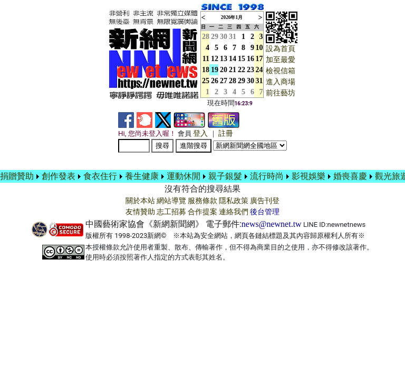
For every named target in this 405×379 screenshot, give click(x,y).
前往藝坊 (280, 93)
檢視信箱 (280, 71)
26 (214, 81)
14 (232, 59)
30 (223, 37)
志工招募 (171, 212)
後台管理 (264, 212)
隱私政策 (233, 201)
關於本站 (140, 201)
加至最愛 (280, 60)
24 (259, 70)
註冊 (225, 133)
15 (241, 59)
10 (259, 48)
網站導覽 (171, 201)
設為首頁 (280, 49)
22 (241, 70)
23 (250, 70)
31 (232, 37)
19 (214, 70)
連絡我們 (233, 212)
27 (223, 81)
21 (232, 70)
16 (250, 59)
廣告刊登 (264, 201)
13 (223, 59)
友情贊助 (140, 212)
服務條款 (202, 201)
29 (214, 37)
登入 (200, 133)
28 (232, 81)
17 (259, 59)
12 (214, 59)
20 (223, 70)
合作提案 (202, 212)
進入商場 (280, 82)
